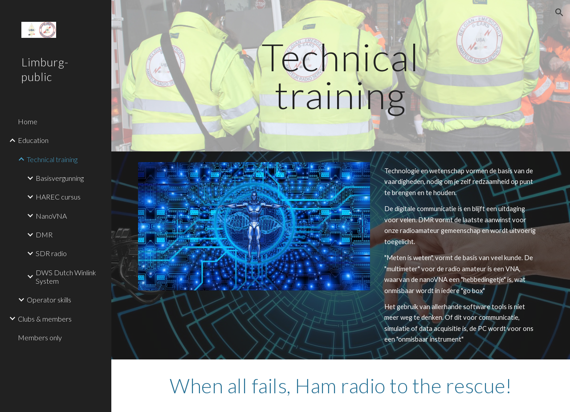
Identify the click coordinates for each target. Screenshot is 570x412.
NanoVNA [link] (51, 216)
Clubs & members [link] (45, 318)
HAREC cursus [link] (58, 196)
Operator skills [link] (49, 299)
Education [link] (33, 140)
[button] (559, 12)
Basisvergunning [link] (60, 178)
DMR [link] (44, 234)
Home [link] (27, 121)
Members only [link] (40, 337)
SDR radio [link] (51, 253)
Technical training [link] (52, 159)
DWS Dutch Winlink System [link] (66, 276)
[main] (340, 76)
